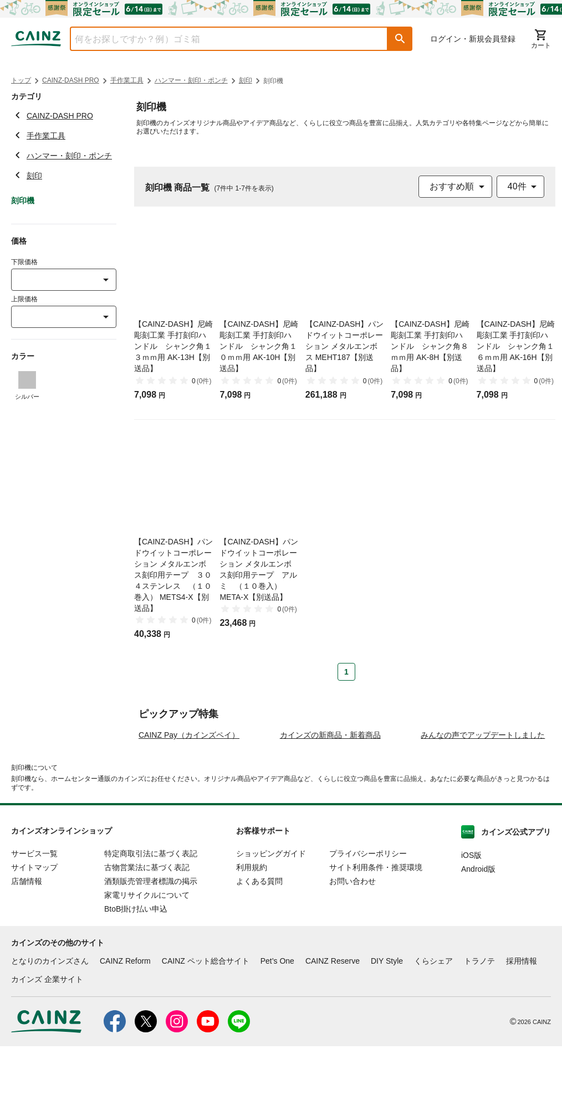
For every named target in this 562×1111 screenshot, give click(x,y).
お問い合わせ (352, 946)
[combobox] (220, 39)
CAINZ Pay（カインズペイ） (189, 800)
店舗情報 (26, 946)
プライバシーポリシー (368, 918)
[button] (400, 39)
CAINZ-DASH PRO (70, 80)
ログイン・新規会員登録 (472, 38)
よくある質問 (259, 946)
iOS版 (471, 920)
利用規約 (251, 932)
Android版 (478, 934)
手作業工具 (127, 80)
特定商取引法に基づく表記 (150, 918)
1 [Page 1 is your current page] (346, 671)
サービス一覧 (34, 918)
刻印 (245, 80)
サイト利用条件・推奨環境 (375, 932)
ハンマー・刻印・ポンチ (191, 80)
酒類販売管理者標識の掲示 (150, 946)
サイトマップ (34, 932)
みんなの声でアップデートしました (483, 800)
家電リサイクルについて (147, 960)
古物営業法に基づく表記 (147, 932)
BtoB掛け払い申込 (135, 974)
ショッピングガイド (271, 918)
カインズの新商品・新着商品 (330, 800)
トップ (21, 80)
